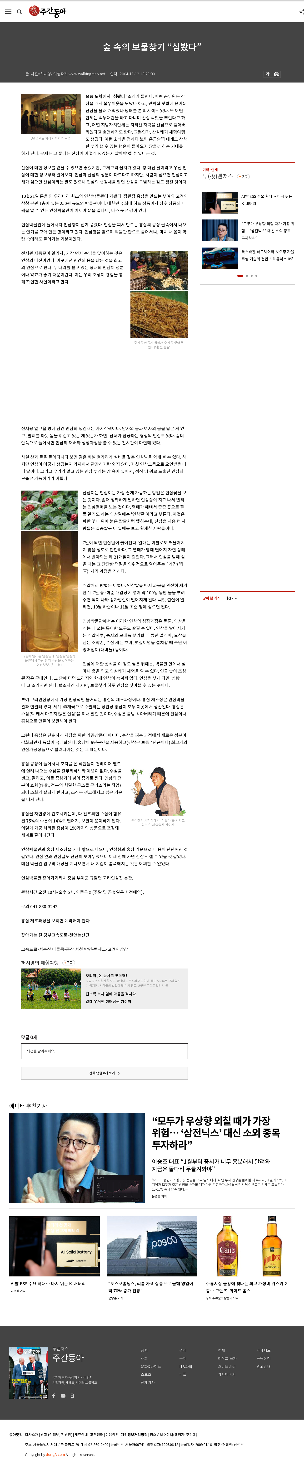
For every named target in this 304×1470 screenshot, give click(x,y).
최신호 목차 (227, 1358)
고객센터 (96, 1435)
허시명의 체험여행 (40, 963)
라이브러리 (227, 1366)
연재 (221, 1350)
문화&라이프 (151, 1366)
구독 (69, 963)
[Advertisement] (92, 386)
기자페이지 (227, 1374)
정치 (144, 1350)
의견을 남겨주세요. (41, 1051)
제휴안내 (81, 1435)
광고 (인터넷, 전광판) (56, 1435)
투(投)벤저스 (218, 176)
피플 (182, 1374)
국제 (182, 1358)
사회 (144, 1358)
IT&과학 (185, 1366)
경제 (182, 1350)
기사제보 (263, 1350)
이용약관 (112, 1435)
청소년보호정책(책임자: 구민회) (173, 1435)
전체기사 (148, 1382)
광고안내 (263, 1366)
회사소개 (31, 1435)
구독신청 (263, 1358)
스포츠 (146, 1374)
